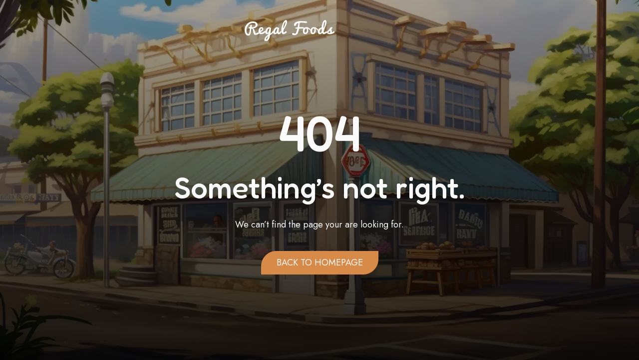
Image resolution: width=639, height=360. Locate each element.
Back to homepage (320, 262)
